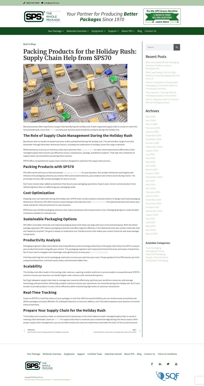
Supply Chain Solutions (157, 257)
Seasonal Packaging (155, 254)
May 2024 (150, 184)
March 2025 (151, 169)
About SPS (129, 353)
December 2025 (153, 135)
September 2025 (154, 147)
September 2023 (154, 211)
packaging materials (72, 172)
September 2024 (154, 177)
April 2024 (151, 188)
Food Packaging (153, 248)
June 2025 (150, 158)
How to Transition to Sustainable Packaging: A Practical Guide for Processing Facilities (162, 85)
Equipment (69, 353)
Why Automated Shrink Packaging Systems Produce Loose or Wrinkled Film (162, 65)
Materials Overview (52, 353)
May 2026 (150, 116)
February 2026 (153, 128)
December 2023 (153, 200)
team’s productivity (98, 252)
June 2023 (150, 222)
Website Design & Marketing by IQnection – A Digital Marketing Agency (48, 380)
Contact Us (149, 353)
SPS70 (52, 129)
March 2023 (151, 234)
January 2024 (152, 196)
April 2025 (151, 166)
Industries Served (113, 353)
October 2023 (152, 207)
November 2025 (153, 139)
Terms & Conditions (167, 353)
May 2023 (150, 226)
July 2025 (150, 154)
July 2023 (150, 218)
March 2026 (151, 124)
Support (81, 353)
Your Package (33, 353)
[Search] (177, 47)
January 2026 (152, 132)
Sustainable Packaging (157, 260)
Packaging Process (155, 251)
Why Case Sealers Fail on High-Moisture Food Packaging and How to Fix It (163, 75)
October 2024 (152, 173)
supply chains (88, 149)
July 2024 (150, 181)
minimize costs (98, 201)
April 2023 (151, 230)
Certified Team (94, 353)
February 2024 (153, 192)
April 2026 (151, 120)
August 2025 (152, 150)
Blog (139, 353)
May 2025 (150, 162)
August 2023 (152, 215)
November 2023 (153, 203)
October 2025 (152, 143)
